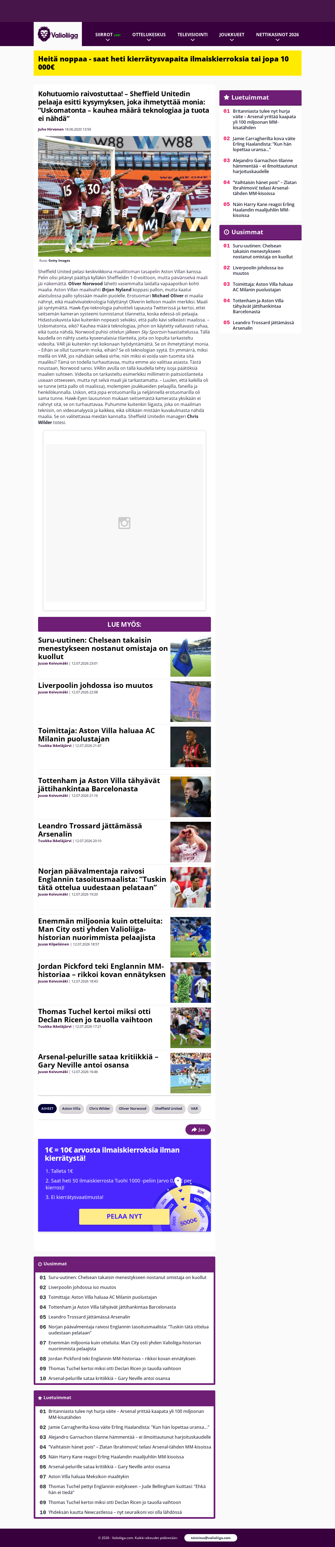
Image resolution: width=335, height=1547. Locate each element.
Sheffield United (168, 1108)
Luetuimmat (57, 1397)
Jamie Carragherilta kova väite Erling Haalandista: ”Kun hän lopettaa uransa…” (128, 1427)
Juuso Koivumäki (53, 663)
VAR (194, 1108)
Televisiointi (192, 35)
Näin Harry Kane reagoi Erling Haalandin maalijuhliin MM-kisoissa (116, 1457)
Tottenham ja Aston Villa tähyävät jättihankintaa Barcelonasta (99, 784)
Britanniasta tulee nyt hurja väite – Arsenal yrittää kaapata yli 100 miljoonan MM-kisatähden (126, 1414)
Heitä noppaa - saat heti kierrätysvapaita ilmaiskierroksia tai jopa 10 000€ (163, 63)
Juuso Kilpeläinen (53, 944)
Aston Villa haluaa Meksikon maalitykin (88, 1476)
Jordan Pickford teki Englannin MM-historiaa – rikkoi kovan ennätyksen (102, 970)
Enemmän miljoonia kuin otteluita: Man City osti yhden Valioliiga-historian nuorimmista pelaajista (100, 929)
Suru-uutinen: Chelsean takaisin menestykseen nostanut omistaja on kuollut (103, 648)
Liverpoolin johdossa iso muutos (95, 685)
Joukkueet (231, 35)
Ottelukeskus (149, 35)
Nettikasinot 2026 (277, 35)
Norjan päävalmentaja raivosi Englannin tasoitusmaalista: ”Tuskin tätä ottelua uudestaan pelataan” (102, 879)
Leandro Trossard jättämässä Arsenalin (90, 830)
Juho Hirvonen (51, 129)
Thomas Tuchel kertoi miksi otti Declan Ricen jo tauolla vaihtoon (95, 1015)
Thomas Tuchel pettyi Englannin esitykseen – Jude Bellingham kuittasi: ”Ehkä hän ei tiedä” (127, 1489)
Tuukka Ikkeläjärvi (54, 745)
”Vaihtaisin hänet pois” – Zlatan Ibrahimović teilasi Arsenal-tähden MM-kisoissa (129, 1447)
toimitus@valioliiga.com (211, 1537)
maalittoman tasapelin (136, 272)
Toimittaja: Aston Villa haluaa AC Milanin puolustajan (96, 734)
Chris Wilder (99, 1108)
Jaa (198, 1130)
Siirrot (108, 35)
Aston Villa (71, 1108)
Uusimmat (55, 1264)
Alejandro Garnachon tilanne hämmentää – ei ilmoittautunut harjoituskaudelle (129, 1437)
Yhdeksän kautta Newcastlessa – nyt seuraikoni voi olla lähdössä (115, 1512)
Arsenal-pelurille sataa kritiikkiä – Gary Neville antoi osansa (98, 1061)
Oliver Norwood (132, 1108)
